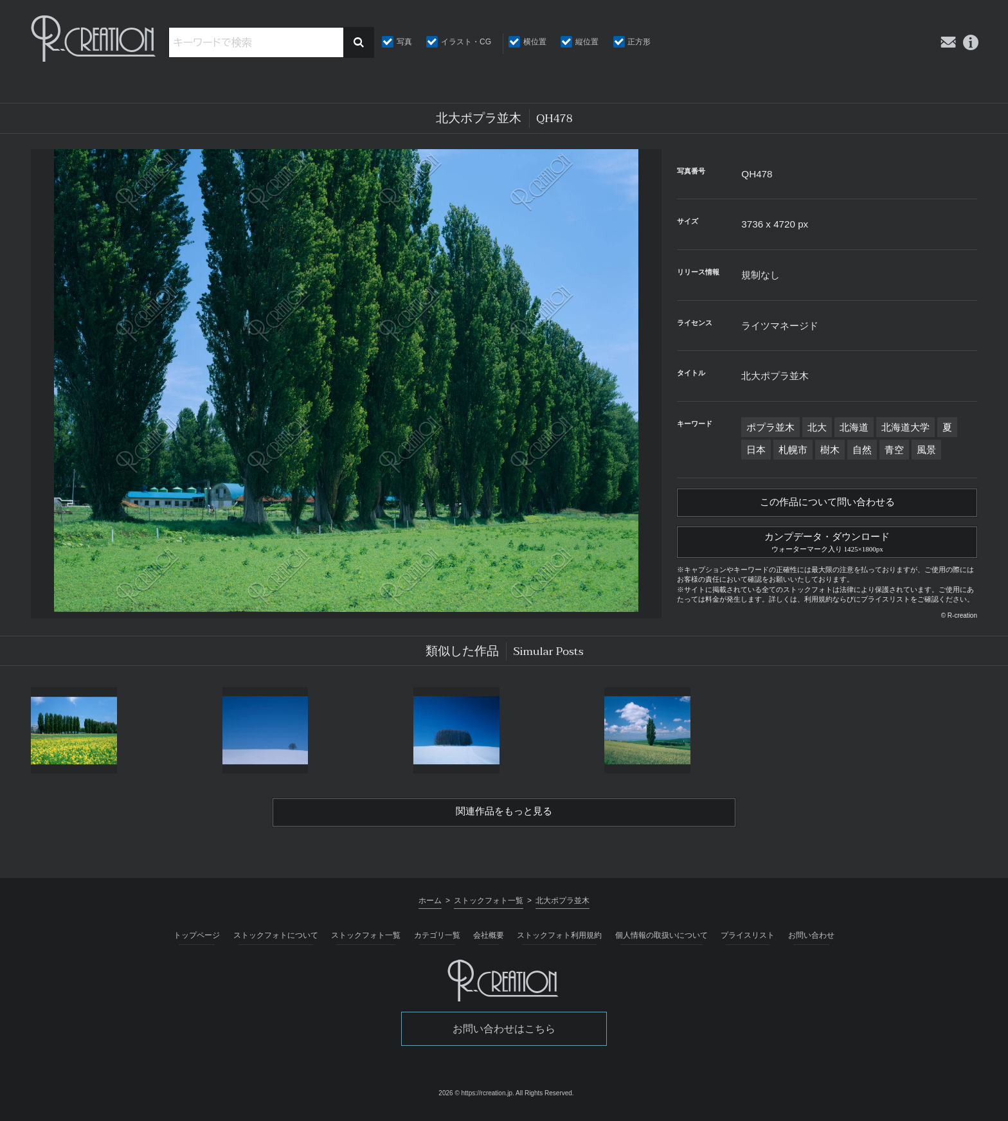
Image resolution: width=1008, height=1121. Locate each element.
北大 (817, 427)
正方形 (639, 41)
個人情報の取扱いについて (661, 941)
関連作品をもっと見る (504, 818)
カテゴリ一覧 (437, 941)
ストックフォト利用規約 (559, 941)
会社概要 (488, 941)
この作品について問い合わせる (827, 504)
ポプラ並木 (770, 427)
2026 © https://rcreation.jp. (476, 1099)
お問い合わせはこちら (504, 1035)
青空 (894, 449)
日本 (756, 449)
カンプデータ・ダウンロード (827, 544)
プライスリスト (748, 941)
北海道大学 (905, 427)
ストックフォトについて (275, 941)
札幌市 (793, 449)
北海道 (854, 427)
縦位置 (586, 41)
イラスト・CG (466, 41)
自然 (862, 449)
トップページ (197, 941)
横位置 (534, 41)
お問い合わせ (811, 941)
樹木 (830, 449)
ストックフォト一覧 (366, 941)
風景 (926, 449)
